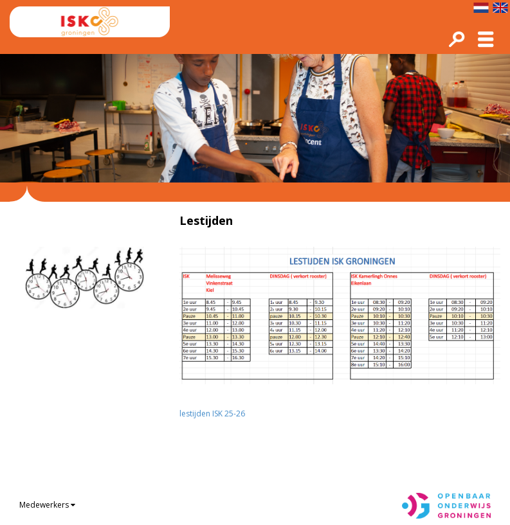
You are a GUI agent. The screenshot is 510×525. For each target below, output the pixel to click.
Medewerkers (44, 504)
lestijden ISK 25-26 (212, 413)
